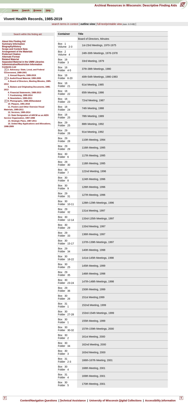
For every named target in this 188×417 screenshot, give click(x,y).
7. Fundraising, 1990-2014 (20, 95)
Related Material (10, 59)
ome (15, 10)
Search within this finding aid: (28, 34)
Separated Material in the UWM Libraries (23, 62)
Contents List (9, 67)
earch (25, 10)
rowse (37, 10)
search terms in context (65, 24)
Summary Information (13, 44)
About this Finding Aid (14, 41)
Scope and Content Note (15, 49)
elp (48, 10)
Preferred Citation (11, 54)
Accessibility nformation (160, 400)
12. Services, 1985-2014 (19, 112)
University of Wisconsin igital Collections (115, 400)
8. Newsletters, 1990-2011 (20, 98)
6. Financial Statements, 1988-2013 (24, 92)
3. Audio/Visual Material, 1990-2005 (24, 78)
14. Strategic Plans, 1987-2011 (22, 121)
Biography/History (11, 46)
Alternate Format (11, 56)
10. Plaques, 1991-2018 (19, 104)
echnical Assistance (73, 400)
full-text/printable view (109, 24)
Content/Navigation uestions (39, 400)
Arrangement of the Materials (17, 51)
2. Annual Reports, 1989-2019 (22, 75)
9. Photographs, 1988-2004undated (24, 101)
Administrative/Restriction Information (22, 64)
